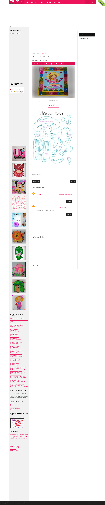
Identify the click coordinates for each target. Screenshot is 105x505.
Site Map (12, 405)
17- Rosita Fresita (14, 341)
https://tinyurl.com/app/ (84, 38)
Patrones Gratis (13, 445)
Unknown (39, 194)
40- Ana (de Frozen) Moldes (16, 371)
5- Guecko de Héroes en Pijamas (17, 325)
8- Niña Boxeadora (14, 329)
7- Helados (12, 328)
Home (26, 2)
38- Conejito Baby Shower (15, 368)
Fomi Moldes (15, 1)
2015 (11, 434)
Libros (42, 53)
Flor (11, 436)
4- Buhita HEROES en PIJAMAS (16, 324)
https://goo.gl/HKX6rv (53, 105)
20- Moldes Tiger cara (15, 345)
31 (40, 53)
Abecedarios (15, 434)
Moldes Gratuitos (14, 450)
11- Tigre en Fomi (14, 333)
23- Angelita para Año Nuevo (16, 348)
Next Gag (73, 181)
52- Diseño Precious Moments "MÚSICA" (19, 386)
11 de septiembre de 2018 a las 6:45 (64, 194)
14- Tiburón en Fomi (14, 337)
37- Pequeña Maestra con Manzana (18, 367)
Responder (69, 201)
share (92, 2)
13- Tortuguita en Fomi (15, 335)
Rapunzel (26, 438)
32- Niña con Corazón (15, 360)
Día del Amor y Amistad (23, 434)
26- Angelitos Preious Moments (17, 352)
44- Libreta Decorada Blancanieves (17, 376)
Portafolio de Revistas (15, 408)
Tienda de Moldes (14, 407)
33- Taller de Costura (14, 362)
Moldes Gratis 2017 (14, 447)
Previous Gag (36, 181)
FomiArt (82, 34)
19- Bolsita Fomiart (14, 343)
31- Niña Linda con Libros (15, 359)
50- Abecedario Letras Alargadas (17, 384)
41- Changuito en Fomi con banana (17, 372)
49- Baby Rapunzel (14, 382)
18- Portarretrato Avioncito (16, 342)
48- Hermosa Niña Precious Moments (18, 381)
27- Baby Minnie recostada (16, 354)
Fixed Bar (41, 2)
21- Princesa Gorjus (14, 346)
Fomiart (12, 404)
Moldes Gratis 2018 (14, 446)
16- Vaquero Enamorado (15, 339)
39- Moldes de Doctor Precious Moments (19, 369)
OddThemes (84, 503)
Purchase (65, 2)
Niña (16, 438)
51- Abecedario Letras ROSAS (16, 385)
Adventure (33, 2)
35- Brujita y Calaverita (15, 364)
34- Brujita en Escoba (14, 363)
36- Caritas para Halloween (16, 365)
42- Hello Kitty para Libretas (16, 373)
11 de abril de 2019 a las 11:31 (65, 207)
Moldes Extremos (19, 436)
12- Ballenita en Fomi (14, 334)
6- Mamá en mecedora (15, 326)
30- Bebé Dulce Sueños (15, 358)
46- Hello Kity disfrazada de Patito (17, 379)
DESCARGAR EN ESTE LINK (53, 107)
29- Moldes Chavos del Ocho (16, 356)
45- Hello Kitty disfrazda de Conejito (18, 377)
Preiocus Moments (20, 438)
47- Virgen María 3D (14, 380)
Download (57, 2)
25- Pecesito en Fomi (14, 351)
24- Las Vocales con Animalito (16, 350)
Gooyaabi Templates (97, 503)
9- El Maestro (13, 330)
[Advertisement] (53, 15)
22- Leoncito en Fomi (14, 347)
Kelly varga (39, 207)
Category (49, 2)
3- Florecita (12, 322)
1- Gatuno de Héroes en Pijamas (17, 318)
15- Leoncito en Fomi (14, 338)
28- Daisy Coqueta (14, 355)
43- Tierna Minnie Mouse (15, 375)
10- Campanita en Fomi (15, 331)
